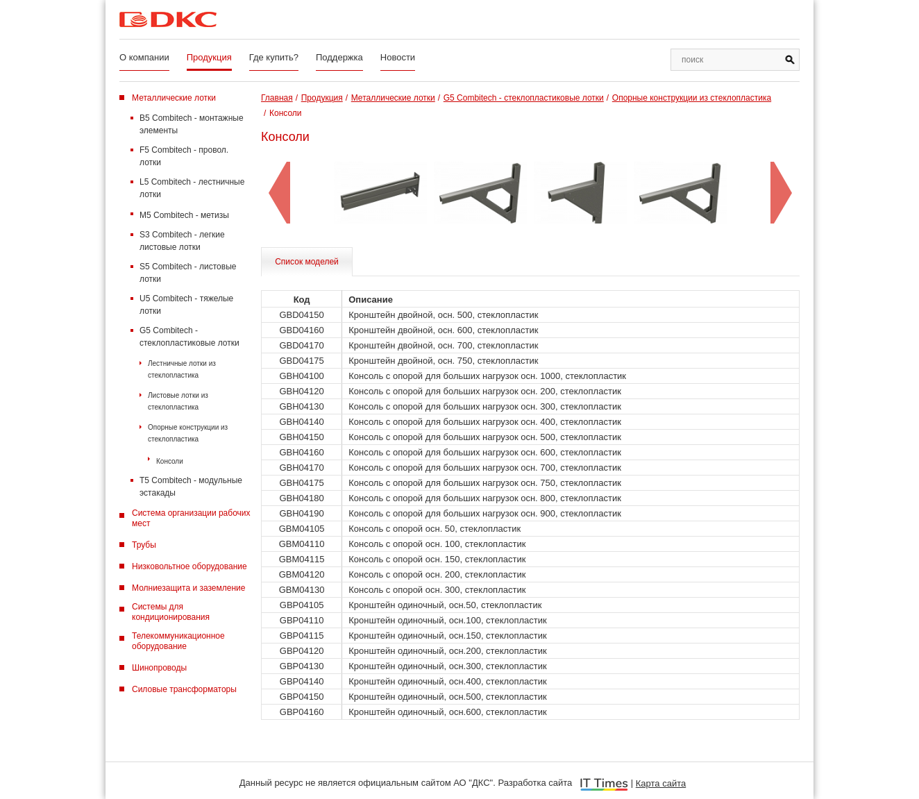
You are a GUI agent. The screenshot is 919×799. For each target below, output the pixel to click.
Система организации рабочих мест (191, 518)
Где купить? (273, 57)
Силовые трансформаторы (184, 689)
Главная (277, 98)
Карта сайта (661, 783)
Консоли (169, 461)
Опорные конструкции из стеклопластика (188, 433)
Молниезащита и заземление (188, 588)
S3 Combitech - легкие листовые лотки (182, 241)
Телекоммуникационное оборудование (178, 641)
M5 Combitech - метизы (184, 215)
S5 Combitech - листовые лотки (188, 273)
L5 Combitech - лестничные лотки (192, 188)
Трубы (144, 545)
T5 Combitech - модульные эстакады (191, 487)
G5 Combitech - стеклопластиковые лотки (189, 337)
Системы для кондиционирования (171, 612)
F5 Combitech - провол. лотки (184, 156)
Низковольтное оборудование (189, 566)
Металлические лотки (174, 98)
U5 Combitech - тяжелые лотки (186, 305)
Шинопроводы (159, 668)
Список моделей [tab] (307, 262)
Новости (397, 57)
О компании (144, 57)
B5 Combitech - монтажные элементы (192, 124)
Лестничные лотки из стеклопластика (182, 369)
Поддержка (339, 57)
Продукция (209, 57)
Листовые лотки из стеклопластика (178, 401)
